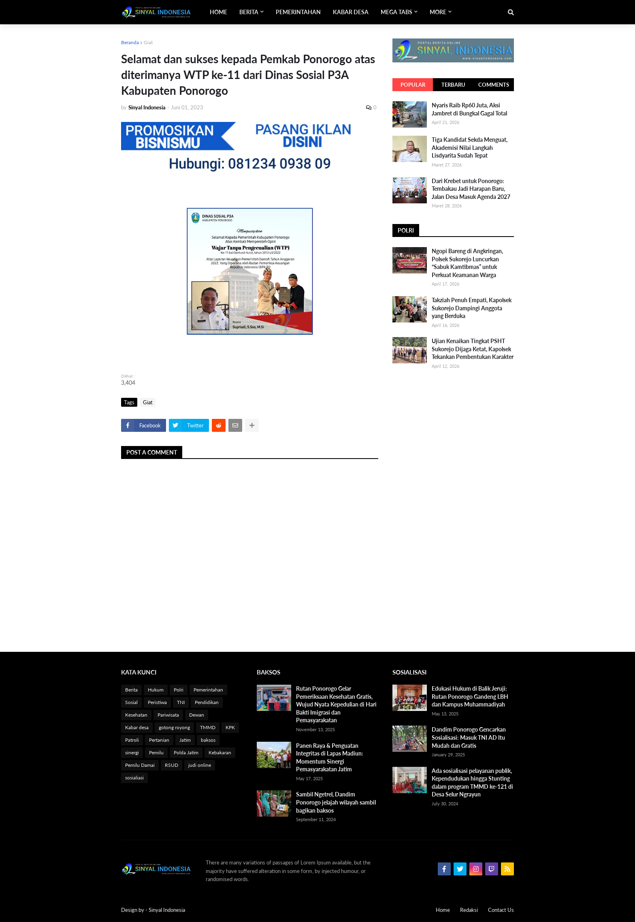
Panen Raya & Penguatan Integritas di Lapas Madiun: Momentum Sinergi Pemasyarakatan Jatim (329, 757)
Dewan (196, 715)
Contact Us (501, 910)
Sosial (131, 702)
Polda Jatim (186, 752)
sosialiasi (134, 778)
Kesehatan (136, 715)
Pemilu (156, 752)
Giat (148, 42)
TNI (181, 702)
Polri (178, 690)
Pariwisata (168, 715)
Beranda (130, 42)
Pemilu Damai (140, 765)
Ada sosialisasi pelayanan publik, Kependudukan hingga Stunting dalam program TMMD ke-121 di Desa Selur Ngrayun (472, 782)
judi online (199, 765)
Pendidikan (207, 702)
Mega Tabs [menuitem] (396, 12)
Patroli (132, 740)
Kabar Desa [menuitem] (351, 12)
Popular (413, 84)
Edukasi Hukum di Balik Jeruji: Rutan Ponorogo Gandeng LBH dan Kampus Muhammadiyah (470, 696)
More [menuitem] (438, 12)
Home (443, 910)
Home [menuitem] (218, 12)
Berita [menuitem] (248, 12)
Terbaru (453, 84)
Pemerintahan (208, 690)
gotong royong (174, 727)
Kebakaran (220, 752)
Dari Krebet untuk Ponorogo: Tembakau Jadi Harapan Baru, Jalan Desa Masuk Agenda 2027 (471, 188)
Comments (493, 84)
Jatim (185, 740)
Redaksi (469, 910)
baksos (208, 740)
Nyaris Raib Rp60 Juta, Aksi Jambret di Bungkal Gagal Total (469, 109)
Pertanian (159, 740)
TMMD (207, 727)
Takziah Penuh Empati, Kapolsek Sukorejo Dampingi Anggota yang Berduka (471, 308)
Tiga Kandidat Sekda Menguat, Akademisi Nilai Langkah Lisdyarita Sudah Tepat (469, 147)
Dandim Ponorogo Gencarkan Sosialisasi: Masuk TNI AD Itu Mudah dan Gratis (469, 737)
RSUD (171, 765)
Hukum (156, 690)
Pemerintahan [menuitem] (298, 12)
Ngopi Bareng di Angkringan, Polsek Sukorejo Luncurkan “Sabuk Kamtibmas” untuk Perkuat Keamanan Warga (467, 263)
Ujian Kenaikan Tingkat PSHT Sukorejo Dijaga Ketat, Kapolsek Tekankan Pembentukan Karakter (473, 348)
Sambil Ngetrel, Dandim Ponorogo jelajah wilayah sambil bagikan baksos (336, 802)
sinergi (132, 752)
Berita (131, 690)
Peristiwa (157, 702)
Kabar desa (137, 727)
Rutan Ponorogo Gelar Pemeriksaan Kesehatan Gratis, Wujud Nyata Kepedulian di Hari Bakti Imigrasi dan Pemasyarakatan (336, 704)
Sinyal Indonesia (167, 910)
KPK (230, 727)
